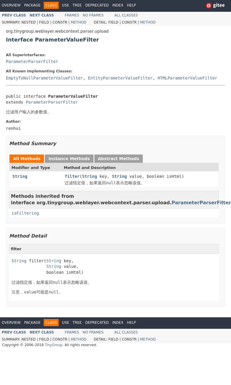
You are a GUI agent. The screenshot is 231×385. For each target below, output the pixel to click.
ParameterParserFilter (32, 61)
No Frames (93, 15)
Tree (77, 5)
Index (118, 5)
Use (65, 5)
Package (32, 5)
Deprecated (97, 5)
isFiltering (25, 213)
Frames (72, 15)
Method (78, 22)
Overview (11, 5)
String (19, 176)
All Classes (126, 15)
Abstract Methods (118, 158)
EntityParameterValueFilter (120, 78)
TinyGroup (54, 345)
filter (72, 176)
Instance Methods (69, 158)
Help (131, 5)
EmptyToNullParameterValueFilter (44, 78)
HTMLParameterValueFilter (187, 78)
